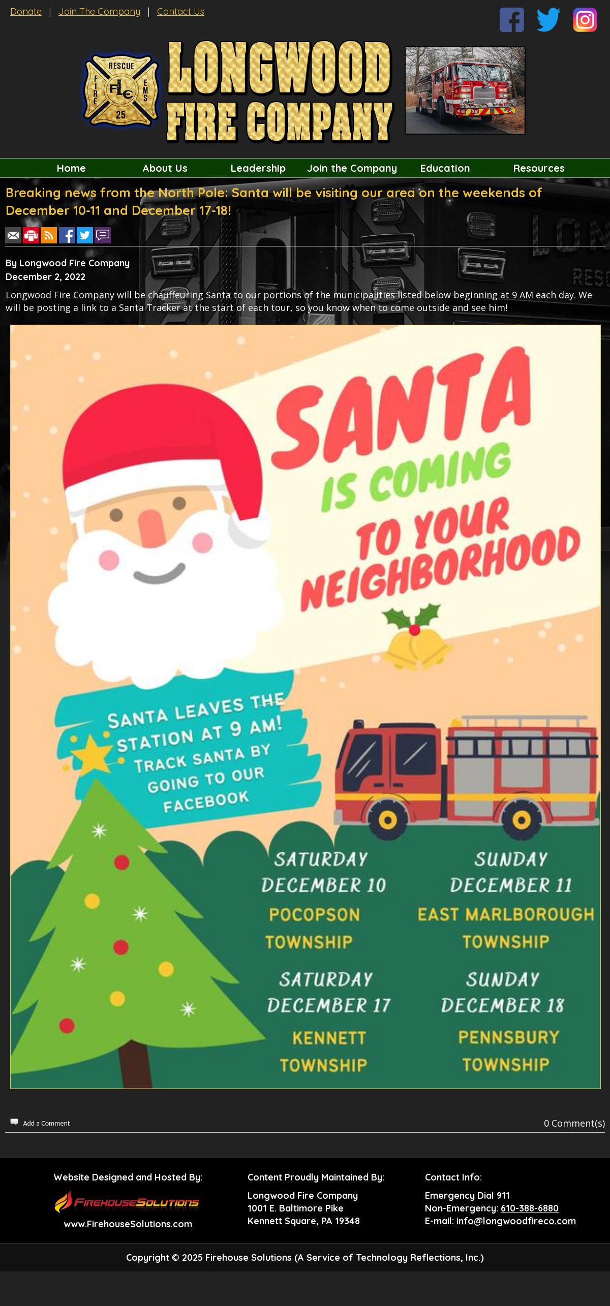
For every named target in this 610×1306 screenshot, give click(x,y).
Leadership (258, 168)
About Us (165, 168)
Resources (539, 168)
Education (445, 168)
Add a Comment (46, 1123)
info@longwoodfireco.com (516, 1221)
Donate (26, 11)
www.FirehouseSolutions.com (128, 1224)
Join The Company (99, 11)
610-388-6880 (530, 1208)
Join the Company (352, 168)
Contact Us (180, 11)
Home (71, 168)
